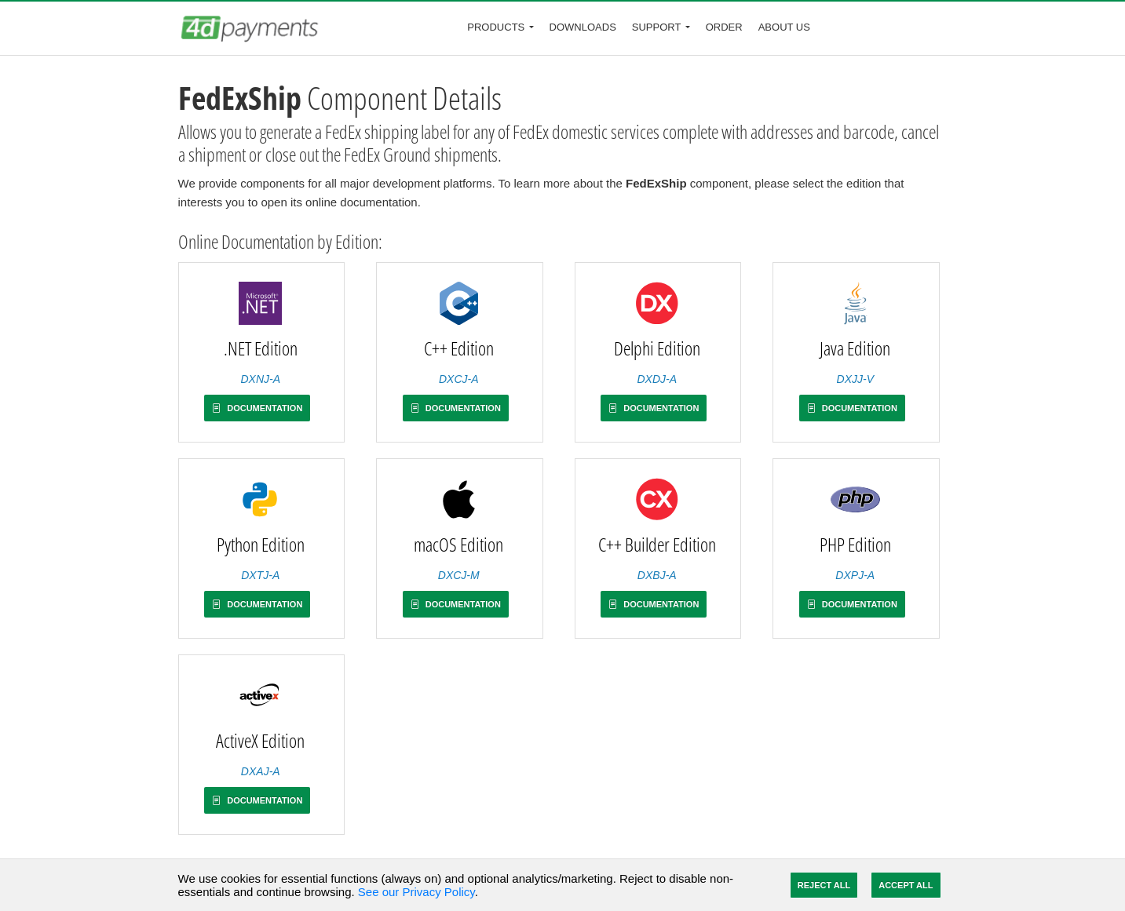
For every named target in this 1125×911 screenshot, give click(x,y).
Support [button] (656, 27)
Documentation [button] (257, 408)
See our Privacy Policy (416, 891)
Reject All (824, 885)
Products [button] (495, 27)
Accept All (905, 885)
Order (724, 27)
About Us (784, 27)
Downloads (583, 27)
